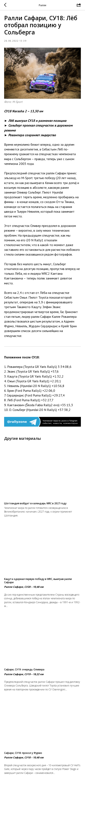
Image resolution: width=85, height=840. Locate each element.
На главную (42, 826)
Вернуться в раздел (42, 834)
